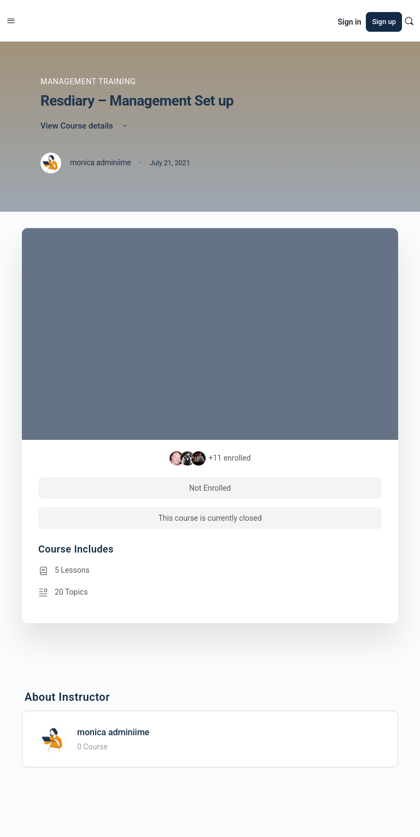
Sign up (384, 22)
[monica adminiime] (53, 738)
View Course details (84, 126)
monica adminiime (113, 732)
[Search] (409, 21)
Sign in (349, 22)
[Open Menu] (10, 19)
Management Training (88, 81)
